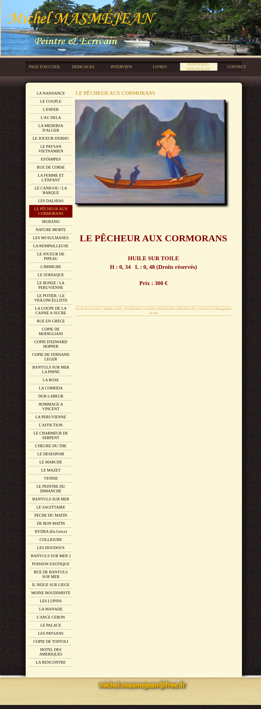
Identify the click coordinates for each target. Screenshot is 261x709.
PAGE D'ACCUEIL (89, 309)
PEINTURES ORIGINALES (177, 309)
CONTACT (205, 309)
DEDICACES (113, 309)
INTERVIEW (133, 309)
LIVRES (150, 309)
